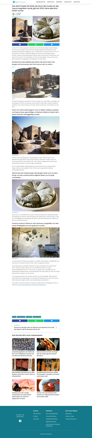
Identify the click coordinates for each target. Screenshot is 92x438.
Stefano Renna (15, 258)
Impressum (68, 413)
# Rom (14, 317)
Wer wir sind (37, 413)
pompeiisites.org (15, 155)
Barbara (19, 13)
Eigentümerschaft (51, 421)
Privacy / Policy (69, 416)
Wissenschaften (40, 2)
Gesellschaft (68, 2)
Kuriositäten (50, 2)
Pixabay (13, 98)
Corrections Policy (51, 416)
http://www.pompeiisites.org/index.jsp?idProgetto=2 (32, 284)
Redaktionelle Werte (51, 419)
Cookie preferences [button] (71, 419)
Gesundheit (59, 2)
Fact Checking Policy (52, 413)
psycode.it (36, 419)
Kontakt (35, 416)
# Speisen (29, 317)
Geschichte (77, 2)
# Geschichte (37, 317)
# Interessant (21, 317)
